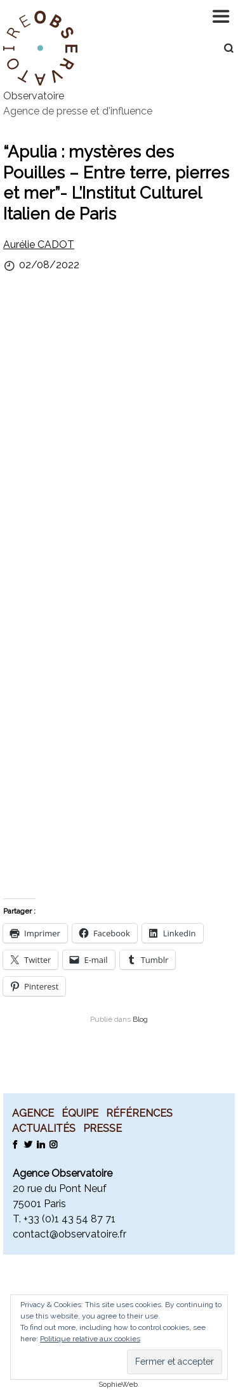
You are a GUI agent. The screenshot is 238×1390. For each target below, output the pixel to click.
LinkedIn (40, 1144)
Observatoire (33, 96)
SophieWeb (118, 1384)
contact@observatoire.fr (69, 1234)
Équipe (80, 1113)
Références (139, 1113)
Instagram (53, 1144)
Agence (33, 1113)
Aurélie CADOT (38, 245)
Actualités (44, 1128)
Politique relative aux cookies (90, 1338)
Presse (102, 1128)
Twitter (27, 1144)
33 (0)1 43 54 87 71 (72, 1219)
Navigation (222, 15)
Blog (140, 1019)
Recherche (222, 48)
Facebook (15, 1144)
